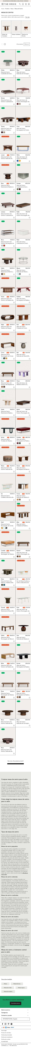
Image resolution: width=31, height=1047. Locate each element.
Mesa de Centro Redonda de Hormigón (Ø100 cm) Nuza (23, 73)
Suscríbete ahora (15, 1003)
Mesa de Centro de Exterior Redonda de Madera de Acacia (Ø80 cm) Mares (7, 470)
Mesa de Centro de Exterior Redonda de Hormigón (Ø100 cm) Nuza (6, 752)
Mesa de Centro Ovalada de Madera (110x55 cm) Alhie (22, 526)
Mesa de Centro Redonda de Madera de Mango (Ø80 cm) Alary (7, 187)
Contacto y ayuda (6, 1015)
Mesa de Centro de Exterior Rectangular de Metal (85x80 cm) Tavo (23, 101)
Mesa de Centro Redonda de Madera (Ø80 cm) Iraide (6, 413)
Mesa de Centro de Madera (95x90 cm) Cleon (22, 384)
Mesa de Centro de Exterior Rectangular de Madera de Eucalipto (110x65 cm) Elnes (7, 385)
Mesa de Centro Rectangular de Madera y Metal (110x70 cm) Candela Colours (23, 442)
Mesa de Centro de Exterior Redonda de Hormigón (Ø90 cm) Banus (6, 724)
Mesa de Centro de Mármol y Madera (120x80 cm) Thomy (6, 130)
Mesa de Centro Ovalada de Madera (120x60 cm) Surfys (6, 441)
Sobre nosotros (5, 1010)
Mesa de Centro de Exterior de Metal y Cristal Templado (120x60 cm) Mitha (22, 159)
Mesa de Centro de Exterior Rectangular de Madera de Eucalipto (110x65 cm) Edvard (23, 555)
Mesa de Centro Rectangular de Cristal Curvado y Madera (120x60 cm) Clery (23, 131)
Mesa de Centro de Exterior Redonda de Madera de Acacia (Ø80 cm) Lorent (7, 159)
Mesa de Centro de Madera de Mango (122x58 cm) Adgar (6, 328)
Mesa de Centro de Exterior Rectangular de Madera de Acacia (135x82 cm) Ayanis (23, 414)
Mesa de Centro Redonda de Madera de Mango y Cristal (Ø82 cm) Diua (23, 640)
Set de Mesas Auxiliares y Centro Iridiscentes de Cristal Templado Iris (23, 582)
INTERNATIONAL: (10, 1019)
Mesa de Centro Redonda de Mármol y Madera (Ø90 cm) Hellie (7, 272)
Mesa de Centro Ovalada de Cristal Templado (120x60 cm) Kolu (23, 329)
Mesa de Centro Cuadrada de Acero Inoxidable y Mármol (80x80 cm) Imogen (22, 188)
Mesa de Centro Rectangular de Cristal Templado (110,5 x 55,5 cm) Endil (7, 527)
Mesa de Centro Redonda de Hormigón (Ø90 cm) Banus (23, 723)
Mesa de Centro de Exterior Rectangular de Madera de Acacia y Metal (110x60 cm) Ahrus (7, 244)
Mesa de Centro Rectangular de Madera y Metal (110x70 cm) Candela (7, 555)
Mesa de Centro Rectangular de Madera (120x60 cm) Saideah (23, 300)
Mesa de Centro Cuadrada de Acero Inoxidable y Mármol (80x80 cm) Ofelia (6, 74)
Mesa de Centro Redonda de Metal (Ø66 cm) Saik (23, 356)
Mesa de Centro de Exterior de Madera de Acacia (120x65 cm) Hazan (7, 301)
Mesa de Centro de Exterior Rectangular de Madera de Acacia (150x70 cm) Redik (23, 216)
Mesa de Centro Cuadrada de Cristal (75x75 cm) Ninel (22, 243)
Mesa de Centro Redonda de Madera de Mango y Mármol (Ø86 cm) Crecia (23, 498)
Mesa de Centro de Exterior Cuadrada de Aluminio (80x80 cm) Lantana (7, 216)
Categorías (4, 1012)
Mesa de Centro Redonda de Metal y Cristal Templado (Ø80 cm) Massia (23, 273)
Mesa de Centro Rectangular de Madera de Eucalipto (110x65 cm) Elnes (7, 696)
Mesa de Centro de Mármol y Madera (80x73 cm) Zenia (7, 582)
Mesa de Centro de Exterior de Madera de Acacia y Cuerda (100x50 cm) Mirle (7, 668)
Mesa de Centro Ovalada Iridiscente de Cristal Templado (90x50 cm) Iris (7, 498)
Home (2, 8)
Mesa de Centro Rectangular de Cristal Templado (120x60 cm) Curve (7, 357)
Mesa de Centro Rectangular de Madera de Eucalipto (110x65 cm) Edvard (23, 696)
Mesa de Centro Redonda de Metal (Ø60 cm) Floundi (7, 611)
